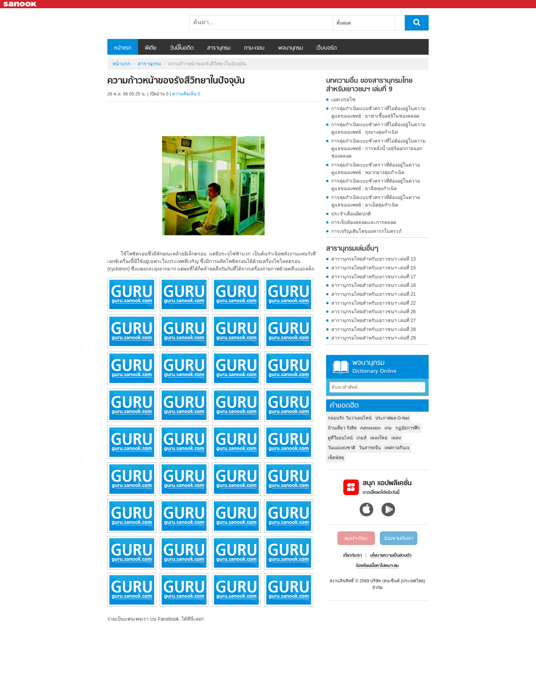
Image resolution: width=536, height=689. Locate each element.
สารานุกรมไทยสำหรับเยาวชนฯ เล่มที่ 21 (373, 294)
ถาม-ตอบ (254, 48)
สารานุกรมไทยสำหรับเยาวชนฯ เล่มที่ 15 (373, 267)
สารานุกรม (218, 48)
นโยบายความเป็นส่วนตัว (391, 555)
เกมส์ (361, 437)
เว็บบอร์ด (327, 48)
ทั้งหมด (343, 23)
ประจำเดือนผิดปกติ (351, 213)
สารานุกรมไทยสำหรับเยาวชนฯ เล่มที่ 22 (373, 303)
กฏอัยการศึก (408, 427)
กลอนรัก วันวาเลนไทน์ (350, 418)
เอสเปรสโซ (343, 99)
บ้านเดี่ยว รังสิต (342, 427)
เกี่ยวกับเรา (352, 555)
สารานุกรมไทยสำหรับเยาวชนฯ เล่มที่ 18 (373, 285)
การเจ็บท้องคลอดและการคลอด (363, 222)
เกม (388, 427)
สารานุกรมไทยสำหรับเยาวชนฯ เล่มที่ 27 (373, 320)
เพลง (396, 437)
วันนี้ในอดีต (181, 48)
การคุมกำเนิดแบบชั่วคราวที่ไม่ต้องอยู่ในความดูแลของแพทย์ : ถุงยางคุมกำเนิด (378, 128)
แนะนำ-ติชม (356, 538)
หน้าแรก (122, 48)
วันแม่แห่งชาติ (341, 447)
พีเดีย (150, 48)
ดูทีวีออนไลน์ (340, 437)
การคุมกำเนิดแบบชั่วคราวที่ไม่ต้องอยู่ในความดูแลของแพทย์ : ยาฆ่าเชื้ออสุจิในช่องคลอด (378, 112)
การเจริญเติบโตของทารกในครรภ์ (366, 231)
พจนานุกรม (290, 48)
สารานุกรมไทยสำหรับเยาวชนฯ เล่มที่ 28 (373, 329)
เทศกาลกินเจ (397, 447)
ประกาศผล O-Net (392, 418)
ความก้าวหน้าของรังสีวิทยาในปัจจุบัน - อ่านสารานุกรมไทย (143, 23)
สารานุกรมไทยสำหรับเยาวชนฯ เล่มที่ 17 (373, 276)
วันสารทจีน (370, 447)
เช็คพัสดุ (336, 457)
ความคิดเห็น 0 (186, 93)
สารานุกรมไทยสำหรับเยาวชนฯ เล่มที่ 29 (373, 338)
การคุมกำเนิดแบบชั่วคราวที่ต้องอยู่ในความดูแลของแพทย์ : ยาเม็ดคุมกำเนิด (375, 201)
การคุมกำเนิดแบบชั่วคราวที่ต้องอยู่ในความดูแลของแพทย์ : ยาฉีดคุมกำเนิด (375, 184)
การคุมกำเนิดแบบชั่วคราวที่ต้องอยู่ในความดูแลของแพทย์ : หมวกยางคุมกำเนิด (375, 168)
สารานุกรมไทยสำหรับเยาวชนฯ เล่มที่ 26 (373, 311)
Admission (370, 427)
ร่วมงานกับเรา (398, 538)
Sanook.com (20, 4)
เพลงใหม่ (379, 437)
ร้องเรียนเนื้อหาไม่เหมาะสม (377, 565)
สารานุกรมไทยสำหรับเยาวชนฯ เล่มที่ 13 (373, 259)
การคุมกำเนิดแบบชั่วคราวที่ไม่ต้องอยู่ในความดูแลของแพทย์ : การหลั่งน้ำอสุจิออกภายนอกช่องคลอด (378, 148)
